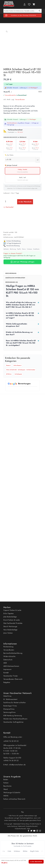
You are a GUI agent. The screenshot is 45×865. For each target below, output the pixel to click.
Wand (5, 789)
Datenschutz (7, 659)
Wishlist (29, 4)
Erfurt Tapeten (8, 613)
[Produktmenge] (5, 201)
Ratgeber (6, 682)
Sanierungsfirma (9, 712)
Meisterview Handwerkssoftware (15, 719)
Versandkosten (20, 99)
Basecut (8, 365)
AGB (5, 663)
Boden (5, 779)
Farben (6, 783)
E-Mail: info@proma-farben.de (14, 764)
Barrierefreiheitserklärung (12, 653)
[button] (8, 207)
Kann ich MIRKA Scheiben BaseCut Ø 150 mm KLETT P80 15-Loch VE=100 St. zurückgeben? (21, 342)
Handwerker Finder (10, 676)
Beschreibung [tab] (10, 273)
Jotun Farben (8, 633)
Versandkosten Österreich (12, 679)
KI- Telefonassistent (10, 699)
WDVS (5, 796)
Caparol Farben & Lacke (12, 610)
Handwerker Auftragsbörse (13, 722)
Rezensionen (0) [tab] (11, 282)
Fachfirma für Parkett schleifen (14, 702)
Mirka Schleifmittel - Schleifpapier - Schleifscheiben (20, 370)
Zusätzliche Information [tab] (15, 278)
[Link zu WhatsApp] (40, 831)
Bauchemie (7, 786)
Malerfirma (7, 696)
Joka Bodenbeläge (10, 617)
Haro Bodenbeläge (10, 630)
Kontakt (6, 672)
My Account (24, 4)
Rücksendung (8, 646)
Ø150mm (9, 374)
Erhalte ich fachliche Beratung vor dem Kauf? (19, 333)
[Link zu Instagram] (37, 831)
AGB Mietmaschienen (11, 666)
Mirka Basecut (17, 365)
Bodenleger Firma (10, 706)
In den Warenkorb (25, 202)
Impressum (7, 669)
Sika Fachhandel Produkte (12, 623)
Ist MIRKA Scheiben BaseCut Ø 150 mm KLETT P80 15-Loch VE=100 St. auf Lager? (20, 315)
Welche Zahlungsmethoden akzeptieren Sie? (16, 325)
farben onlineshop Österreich (14, 799)
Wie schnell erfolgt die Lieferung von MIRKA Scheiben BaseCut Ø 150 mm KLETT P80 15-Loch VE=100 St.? (21, 304)
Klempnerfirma (8, 709)
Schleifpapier (18, 374)
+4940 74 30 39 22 (11, 741)
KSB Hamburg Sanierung (12, 715)
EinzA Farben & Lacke (11, 620)
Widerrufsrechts (9, 656)
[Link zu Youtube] (34, 831)
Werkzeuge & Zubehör (11, 792)
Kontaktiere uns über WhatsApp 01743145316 (23, 15)
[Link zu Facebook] (28, 831)
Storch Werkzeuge (10, 626)
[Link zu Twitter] (31, 831)
